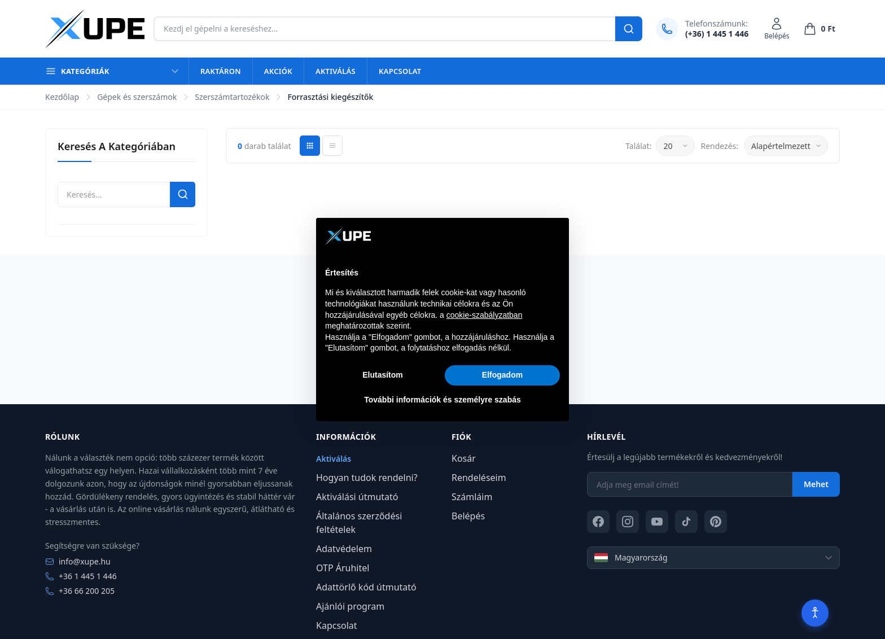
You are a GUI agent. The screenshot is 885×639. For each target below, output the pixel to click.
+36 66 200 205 (80, 590)
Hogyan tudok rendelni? (367, 477)
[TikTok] (686, 521)
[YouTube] (657, 521)
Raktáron (220, 71)
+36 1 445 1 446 (81, 576)
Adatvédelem (344, 548)
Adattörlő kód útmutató (366, 587)
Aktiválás (336, 71)
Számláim (472, 497)
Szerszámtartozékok (232, 96)
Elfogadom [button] (502, 374)
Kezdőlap (62, 96)
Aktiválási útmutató (357, 497)
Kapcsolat (400, 71)
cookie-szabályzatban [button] (484, 315)
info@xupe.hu (78, 561)
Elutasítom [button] (382, 374)
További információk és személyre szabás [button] (442, 399)
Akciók (278, 71)
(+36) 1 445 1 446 (716, 33)
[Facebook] (598, 521)
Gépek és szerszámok (137, 96)
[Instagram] (627, 521)
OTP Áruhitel (342, 568)
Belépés (468, 516)
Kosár (464, 458)
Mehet (816, 484)
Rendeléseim (479, 477)
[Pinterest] (715, 521)
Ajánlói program (350, 606)
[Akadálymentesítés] (815, 613)
